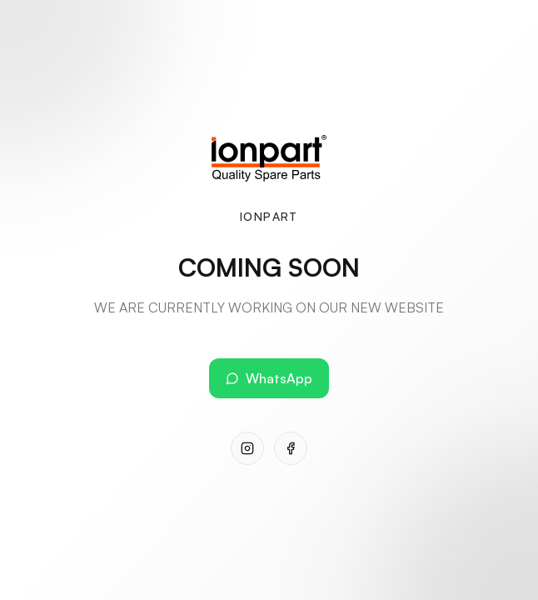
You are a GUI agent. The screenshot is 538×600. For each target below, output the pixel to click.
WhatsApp (269, 378)
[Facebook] (290, 448)
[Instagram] (247, 448)
